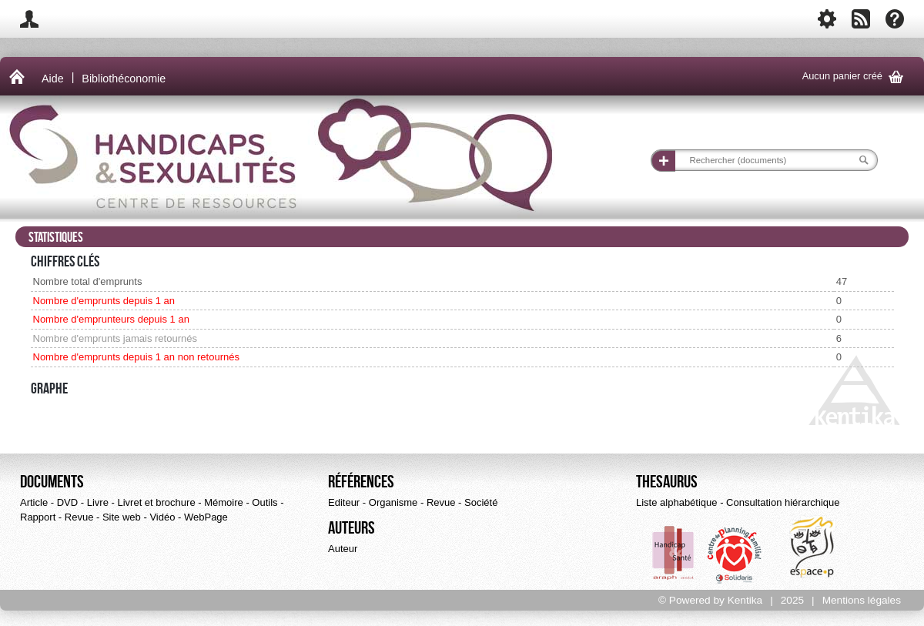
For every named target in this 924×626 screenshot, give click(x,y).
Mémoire (223, 502)
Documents (52, 482)
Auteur (342, 548)
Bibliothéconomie (124, 78)
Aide (53, 78)
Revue (79, 517)
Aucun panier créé (855, 76)
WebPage (206, 517)
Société (480, 502)
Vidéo (162, 517)
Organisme (393, 502)
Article (34, 502)
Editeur (344, 502)
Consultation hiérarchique (782, 502)
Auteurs (351, 528)
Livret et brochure (156, 502)
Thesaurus (667, 482)
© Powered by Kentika (710, 600)
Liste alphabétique (677, 502)
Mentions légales (861, 600)
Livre (98, 502)
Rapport (37, 517)
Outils (264, 502)
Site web (121, 517)
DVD (67, 502)
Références (361, 482)
